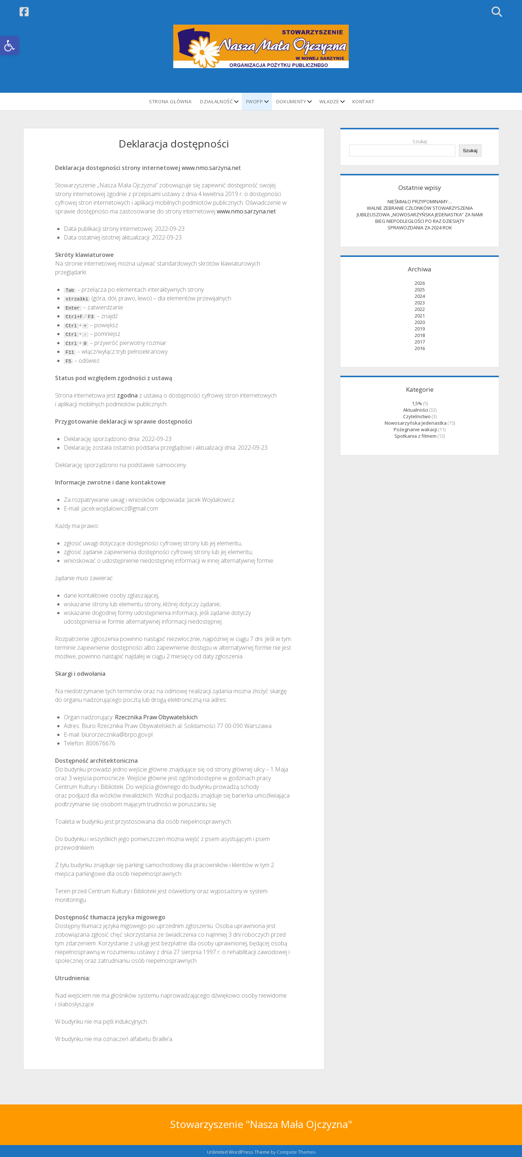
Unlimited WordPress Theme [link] (238, 1150)
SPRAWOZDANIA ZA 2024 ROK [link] (420, 227)
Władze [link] (329, 101)
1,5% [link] (417, 403)
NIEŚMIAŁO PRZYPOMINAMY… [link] (420, 201)
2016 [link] (420, 348)
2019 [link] (420, 328)
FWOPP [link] (254, 101)
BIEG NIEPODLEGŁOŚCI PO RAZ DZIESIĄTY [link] (419, 221)
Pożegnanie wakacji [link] (415, 429)
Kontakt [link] (363, 101)
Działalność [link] (216, 101)
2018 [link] (420, 335)
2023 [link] (420, 302)
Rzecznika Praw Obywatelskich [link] (156, 716)
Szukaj (420, 141)
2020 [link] (420, 322)
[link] (9, 45)
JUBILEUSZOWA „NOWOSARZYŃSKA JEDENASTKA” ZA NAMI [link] (420, 214)
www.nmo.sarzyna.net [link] (211, 168)
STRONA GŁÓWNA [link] (170, 101)
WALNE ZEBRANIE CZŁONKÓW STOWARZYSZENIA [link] (420, 208)
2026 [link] (420, 283)
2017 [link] (420, 341)
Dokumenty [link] (291, 101)
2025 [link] (420, 289)
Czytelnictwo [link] (417, 416)
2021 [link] (420, 315)
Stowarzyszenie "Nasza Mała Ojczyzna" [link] (261, 1122)
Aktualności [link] (415, 410)
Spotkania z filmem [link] (415, 436)
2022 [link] (420, 309)
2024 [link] (420, 296)
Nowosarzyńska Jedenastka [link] (416, 423)
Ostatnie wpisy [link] (419, 187)
